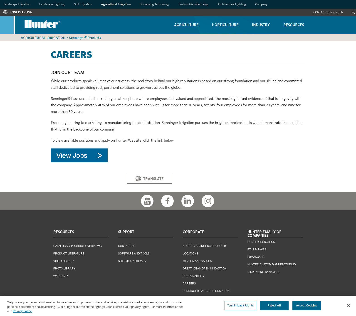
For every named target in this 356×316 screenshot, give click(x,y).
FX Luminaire (257, 249)
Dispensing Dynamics (263, 272)
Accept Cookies (306, 306)
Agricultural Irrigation (116, 4)
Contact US (127, 246)
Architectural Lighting (232, 4)
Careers (189, 283)
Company (261, 4)
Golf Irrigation (83, 4)
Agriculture (186, 25)
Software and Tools (134, 253)
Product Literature (68, 253)
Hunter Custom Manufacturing (271, 264)
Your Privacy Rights (240, 306)
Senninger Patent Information (206, 291)
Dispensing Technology (154, 4)
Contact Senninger (328, 12)
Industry (261, 25)
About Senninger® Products (205, 246)
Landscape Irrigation (16, 4)
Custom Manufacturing (193, 4)
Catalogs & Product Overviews (77, 246)
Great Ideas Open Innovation (205, 268)
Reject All (274, 306)
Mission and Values (197, 261)
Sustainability (194, 276)
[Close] (349, 306)
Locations (190, 253)
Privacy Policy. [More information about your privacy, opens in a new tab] (22, 312)
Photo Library (64, 268)
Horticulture (225, 25)
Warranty (61, 276)
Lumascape (255, 257)
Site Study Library (132, 261)
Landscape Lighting (52, 4)
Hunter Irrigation (261, 242)
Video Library (63, 261)
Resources (293, 25)
